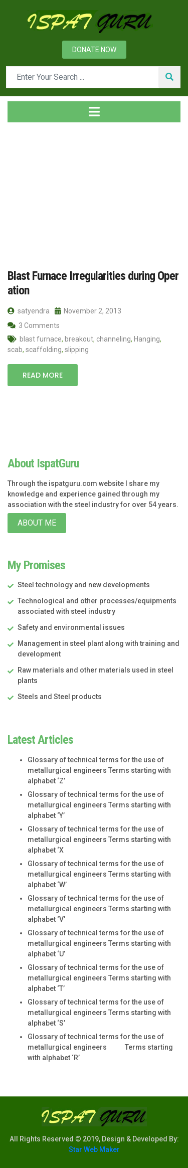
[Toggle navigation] (94, 111)
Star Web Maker (94, 1149)
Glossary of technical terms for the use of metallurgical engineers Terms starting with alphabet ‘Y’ (99, 804)
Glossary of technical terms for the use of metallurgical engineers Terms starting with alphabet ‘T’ (99, 977)
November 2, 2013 (88, 311)
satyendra (29, 311)
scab (15, 350)
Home (23, 190)
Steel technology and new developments (84, 585)
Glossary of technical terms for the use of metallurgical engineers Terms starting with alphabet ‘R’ (100, 1047)
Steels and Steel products (60, 697)
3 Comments (34, 325)
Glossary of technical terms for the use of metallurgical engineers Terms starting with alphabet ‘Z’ (99, 770)
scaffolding (44, 350)
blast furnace (41, 339)
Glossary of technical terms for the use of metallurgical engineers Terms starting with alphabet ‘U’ (99, 943)
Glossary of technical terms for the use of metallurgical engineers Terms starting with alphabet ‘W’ (99, 874)
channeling (113, 339)
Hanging (147, 339)
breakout (79, 339)
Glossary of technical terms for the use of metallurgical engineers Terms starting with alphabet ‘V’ (99, 908)
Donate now (94, 50)
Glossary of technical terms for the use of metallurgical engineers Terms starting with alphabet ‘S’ (99, 1012)
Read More (43, 375)
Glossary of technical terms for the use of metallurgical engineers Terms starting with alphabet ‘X (99, 839)
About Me (37, 523)
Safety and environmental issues (71, 627)
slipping (77, 350)
